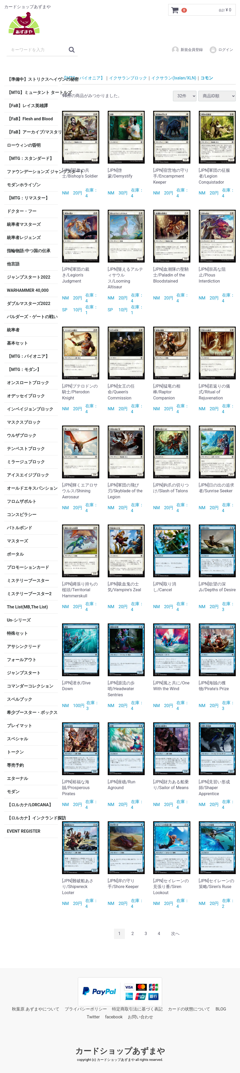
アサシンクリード (24, 646)
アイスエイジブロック (28, 475)
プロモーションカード (28, 567)
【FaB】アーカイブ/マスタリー (32, 132)
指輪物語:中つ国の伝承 (28, 250)
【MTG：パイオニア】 (28, 356)
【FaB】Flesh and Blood (30, 118)
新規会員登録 (187, 50)
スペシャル (17, 738)
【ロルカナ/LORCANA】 (30, 804)
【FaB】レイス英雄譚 (27, 105)
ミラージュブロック (26, 461)
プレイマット (19, 725)
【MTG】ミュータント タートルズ (32, 92)
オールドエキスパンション (32, 488)
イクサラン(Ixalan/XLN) (173, 77)
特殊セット (17, 633)
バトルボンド (19, 527)
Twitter (93, 1016)
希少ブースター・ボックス (32, 712)
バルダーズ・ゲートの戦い (32, 316)
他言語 (13, 263)
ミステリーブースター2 (29, 593)
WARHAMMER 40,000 (28, 290)
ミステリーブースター (28, 580)
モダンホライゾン (24, 184)
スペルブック (19, 699)
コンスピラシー (21, 514)
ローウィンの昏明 (24, 145)
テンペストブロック (26, 448)
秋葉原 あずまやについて (35, 1008)
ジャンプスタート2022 (28, 277)
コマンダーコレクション (30, 686)
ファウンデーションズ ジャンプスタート (32, 171)
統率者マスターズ (24, 224)
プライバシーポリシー (86, 1008)
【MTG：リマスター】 (28, 198)
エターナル (17, 778)
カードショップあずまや (120, 1050)
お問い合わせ (140, 1016)
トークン (15, 752)
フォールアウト (21, 659)
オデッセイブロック (26, 395)
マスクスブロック (24, 422)
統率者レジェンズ (24, 237)
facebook (114, 1016)
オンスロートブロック (28, 382)
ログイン (221, 50)
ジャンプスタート (24, 672)
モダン (13, 791)
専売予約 (15, 765)
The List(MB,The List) (27, 606)
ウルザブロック (21, 435)
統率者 (13, 329)
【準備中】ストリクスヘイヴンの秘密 (32, 79)
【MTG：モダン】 (24, 369)
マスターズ (17, 540)
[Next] (175, 934)
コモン (206, 77)
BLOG (220, 1008)
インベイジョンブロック (30, 409)
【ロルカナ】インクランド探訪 (32, 818)
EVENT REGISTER (23, 831)
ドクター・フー (21, 211)
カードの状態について (189, 1008)
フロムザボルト (21, 501)
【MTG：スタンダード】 (30, 158)
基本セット (17, 343)
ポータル (15, 554)
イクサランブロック (128, 77)
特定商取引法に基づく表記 (137, 1008)
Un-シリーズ (19, 620)
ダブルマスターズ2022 (28, 303)
